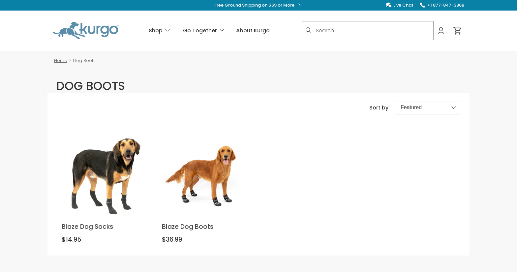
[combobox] (368, 30)
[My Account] (442, 30)
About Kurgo (253, 30)
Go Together (204, 30)
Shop (160, 30)
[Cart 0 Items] (457, 30)
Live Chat (403, 5)
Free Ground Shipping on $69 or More (258, 5)
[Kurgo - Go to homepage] (86, 30)
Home (60, 60)
